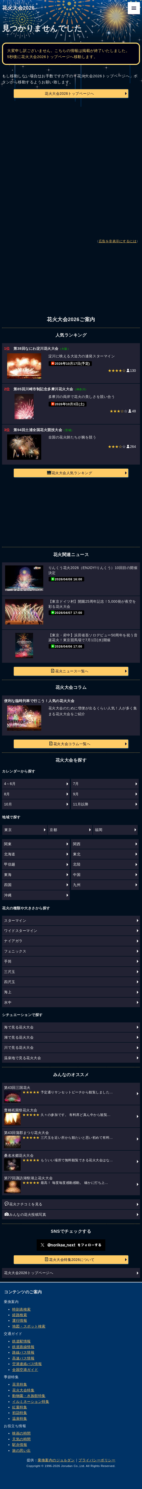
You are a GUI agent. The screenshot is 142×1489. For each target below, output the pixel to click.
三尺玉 (9, 972)
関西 (76, 844)
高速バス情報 (23, 1358)
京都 (53, 830)
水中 (7, 1002)
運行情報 (19, 1320)
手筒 (7, 961)
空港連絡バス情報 (27, 1364)
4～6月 (10, 784)
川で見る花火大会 (19, 1047)
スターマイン (15, 920)
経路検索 (19, 1315)
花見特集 (19, 1384)
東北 (76, 854)
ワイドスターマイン (20, 931)
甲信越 (9, 864)
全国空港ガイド (25, 1370)
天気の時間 (21, 1439)
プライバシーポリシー (96, 1460)
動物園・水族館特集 (29, 1396)
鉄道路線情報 (23, 1347)
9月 (76, 794)
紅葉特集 (19, 1407)
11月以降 (80, 804)
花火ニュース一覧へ (70, 671)
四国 (7, 885)
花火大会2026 (18, 8)
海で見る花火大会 (19, 1027)
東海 (7, 875)
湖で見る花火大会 (19, 1037)
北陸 (76, 864)
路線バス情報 (23, 1352)
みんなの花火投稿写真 (25, 1214)
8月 (7, 794)
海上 (7, 992)
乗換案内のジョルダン (56, 1460)
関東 (7, 844)
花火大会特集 (23, 1390)
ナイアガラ (13, 941)
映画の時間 (21, 1433)
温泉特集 (19, 1419)
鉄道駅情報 (21, 1341)
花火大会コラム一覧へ (69, 743)
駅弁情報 (19, 1445)
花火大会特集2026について (70, 1259)
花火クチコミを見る (23, 1204)
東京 (8, 830)
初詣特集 (19, 1413)
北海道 (9, 854)
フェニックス (15, 951)
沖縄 (7, 895)
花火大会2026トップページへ (69, 93)
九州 (76, 885)
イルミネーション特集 (30, 1402)
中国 (76, 875)
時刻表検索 (21, 1309)
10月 (8, 804)
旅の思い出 (21, 1450)
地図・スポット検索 (29, 1326)
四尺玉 (9, 982)
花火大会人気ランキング (69, 472)
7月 (76, 784)
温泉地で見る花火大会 (22, 1058)
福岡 (98, 830)
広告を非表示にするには (118, 241)
